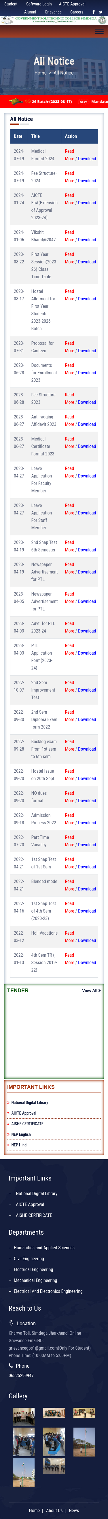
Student (11, 4)
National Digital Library (27, 1102)
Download (87, 158)
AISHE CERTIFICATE (25, 1123)
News (74, 1457)
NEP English (19, 1134)
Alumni (30, 12)
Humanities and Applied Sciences (44, 1247)
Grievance (53, 12)
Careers (77, 12)
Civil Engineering (29, 1258)
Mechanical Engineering (35, 1280)
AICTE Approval (72, 4)
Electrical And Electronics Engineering (48, 1291)
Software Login (39, 4)
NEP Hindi (17, 1145)
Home (41, 73)
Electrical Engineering (33, 1269)
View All (91, 990)
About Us (54, 1457)
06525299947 (21, 1375)
